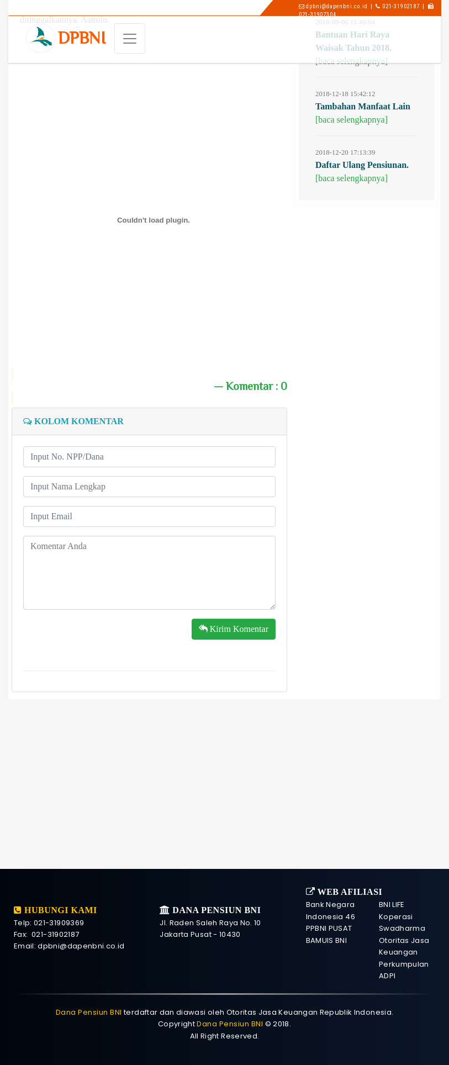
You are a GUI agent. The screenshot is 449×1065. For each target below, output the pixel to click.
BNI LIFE (392, 904)
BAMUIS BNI (326, 940)
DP (81, 38)
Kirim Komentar (233, 600)
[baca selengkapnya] (351, 91)
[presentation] (107, 612)
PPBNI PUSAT (329, 928)
